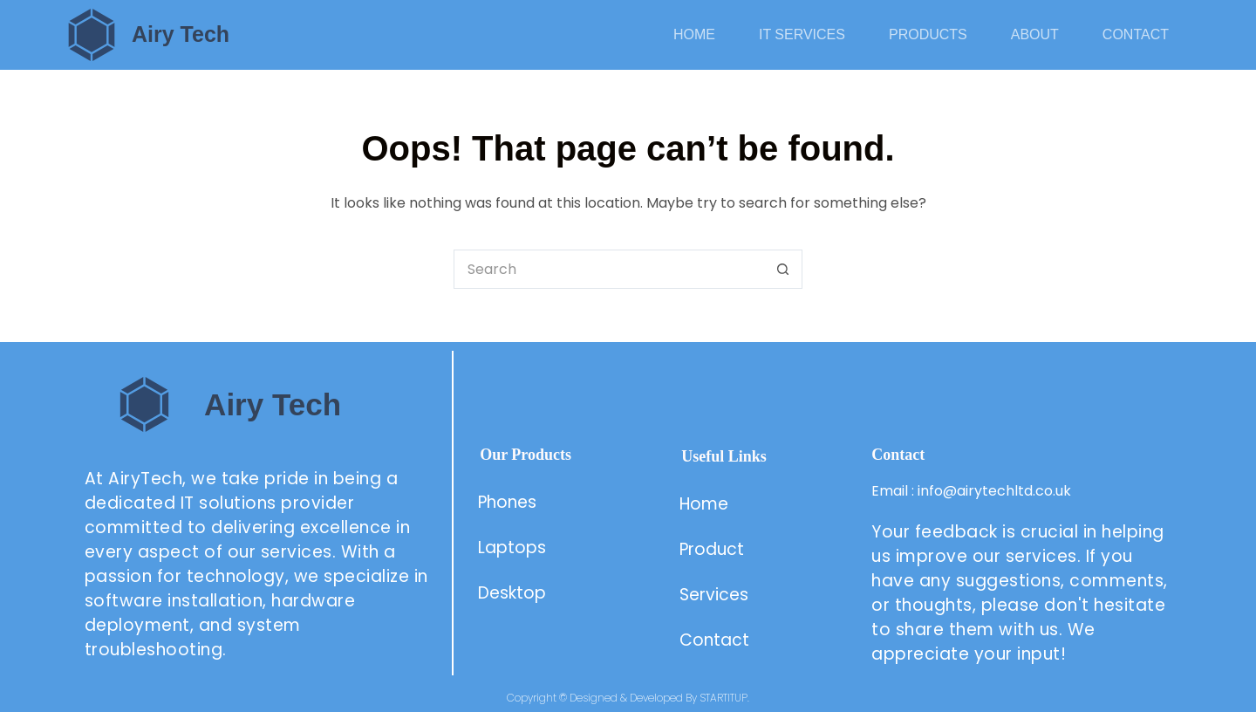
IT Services (802, 34)
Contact (1135, 34)
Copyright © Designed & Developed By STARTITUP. (628, 697)
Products (928, 34)
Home (694, 34)
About (1035, 34)
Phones (507, 502)
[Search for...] (608, 269)
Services (713, 594)
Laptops (512, 547)
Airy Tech (180, 34)
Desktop (512, 593)
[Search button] (782, 269)
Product (713, 549)
